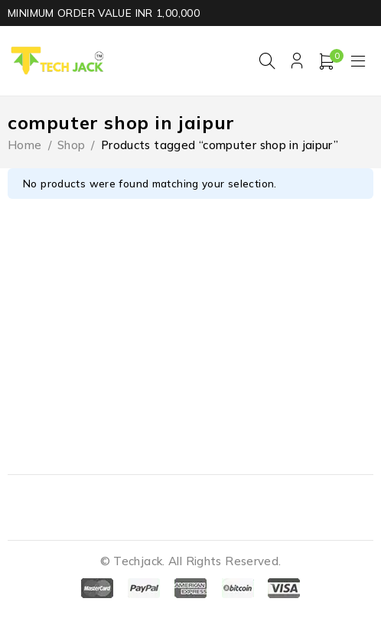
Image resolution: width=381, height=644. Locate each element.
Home (25, 145)
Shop (71, 145)
